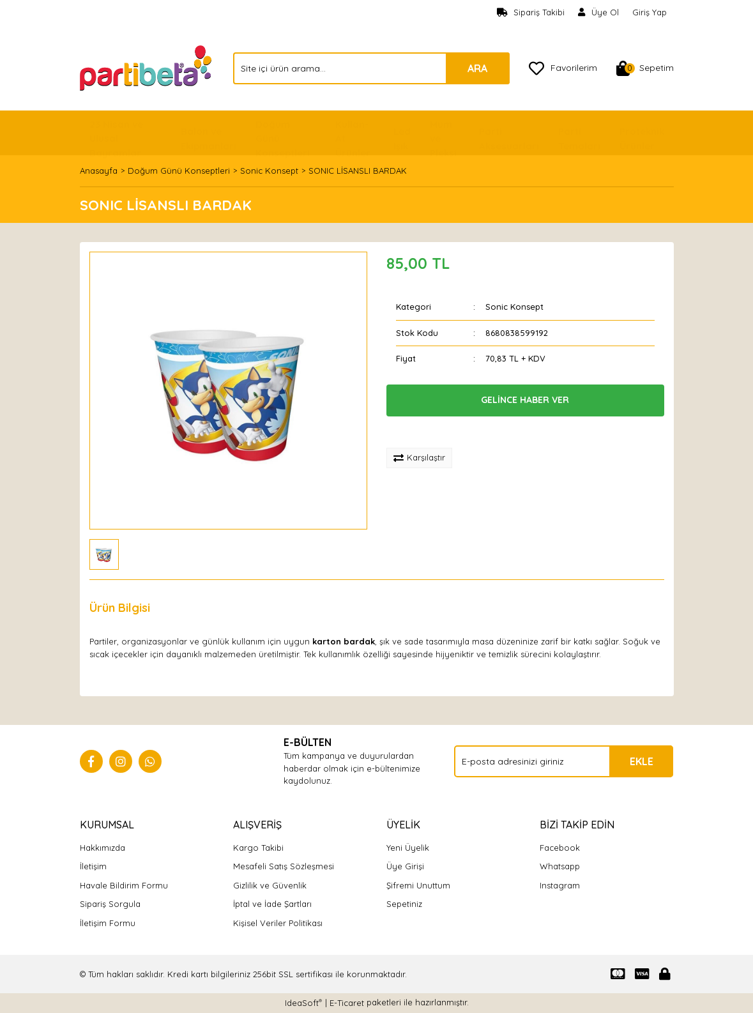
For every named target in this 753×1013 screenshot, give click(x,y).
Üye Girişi (405, 866)
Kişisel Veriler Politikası (278, 923)
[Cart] (645, 68)
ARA (477, 68)
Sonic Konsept (514, 306)
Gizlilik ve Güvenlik (270, 885)
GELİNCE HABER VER (525, 400)
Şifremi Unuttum (418, 885)
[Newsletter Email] (563, 761)
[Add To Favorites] (428, 432)
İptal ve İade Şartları (272, 904)
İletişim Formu (107, 923)
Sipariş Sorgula (110, 904)
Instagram (560, 885)
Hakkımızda (102, 847)
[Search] (371, 68)
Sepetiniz (404, 904)
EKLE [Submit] (641, 761)
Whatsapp (560, 866)
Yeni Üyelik (407, 847)
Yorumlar (195, 607)
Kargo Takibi (258, 847)
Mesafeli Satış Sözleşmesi (283, 866)
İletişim (93, 866)
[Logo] (147, 67)
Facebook (560, 847)
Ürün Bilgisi (119, 607)
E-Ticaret (347, 1003)
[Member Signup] (599, 13)
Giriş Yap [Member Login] (649, 12)
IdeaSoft (303, 1002)
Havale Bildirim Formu (124, 885)
